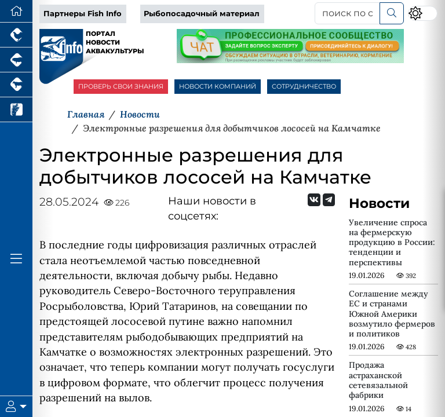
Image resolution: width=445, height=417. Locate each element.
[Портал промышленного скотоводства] (16, 84)
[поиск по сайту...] (347, 13)
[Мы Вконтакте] (314, 199)
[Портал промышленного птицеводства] (16, 35)
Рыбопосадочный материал (202, 13)
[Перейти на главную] (16, 11)
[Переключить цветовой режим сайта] (422, 13)
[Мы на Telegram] (329, 199)
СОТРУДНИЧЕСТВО (304, 86)
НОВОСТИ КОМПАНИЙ (217, 86)
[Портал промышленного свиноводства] (16, 59)
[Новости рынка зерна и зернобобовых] (16, 109)
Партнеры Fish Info (82, 13)
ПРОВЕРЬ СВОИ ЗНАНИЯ (120, 86)
